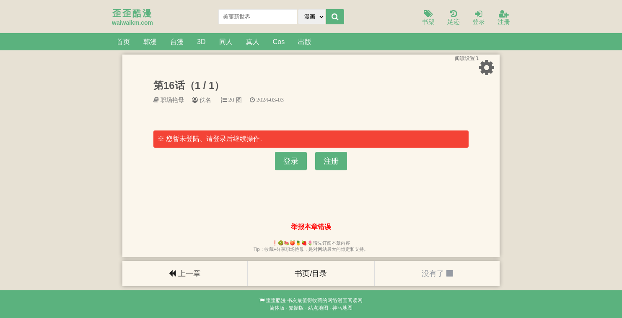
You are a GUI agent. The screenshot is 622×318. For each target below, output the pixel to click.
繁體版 (296, 308)
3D (201, 41)
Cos (279, 41)
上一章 (185, 273)
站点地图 (318, 308)
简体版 (277, 308)
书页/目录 (311, 273)
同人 (226, 41)
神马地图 (342, 308)
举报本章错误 (311, 226)
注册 (504, 17)
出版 (304, 41)
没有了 (437, 273)
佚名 (205, 100)
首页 (123, 41)
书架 (428, 17)
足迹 (453, 17)
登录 (478, 17)
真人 (252, 41)
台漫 (177, 41)
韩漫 (150, 41)
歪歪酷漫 (276, 300)
